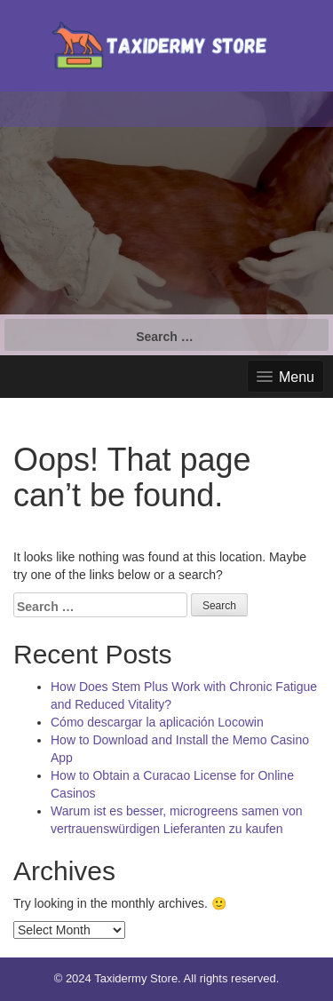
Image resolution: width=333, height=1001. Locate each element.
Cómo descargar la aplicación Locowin (157, 722)
